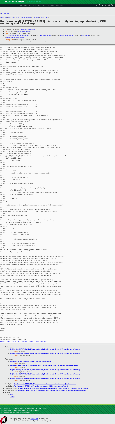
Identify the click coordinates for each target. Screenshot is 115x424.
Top (2, 13)
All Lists (6, 13)
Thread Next (27, 17)
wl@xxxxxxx (85, 35)
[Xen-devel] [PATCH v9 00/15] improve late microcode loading (30, 361)
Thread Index (44, 17)
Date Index (35, 17)
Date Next (11, 17)
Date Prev (4, 17)
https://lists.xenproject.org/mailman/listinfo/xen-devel (23, 342)
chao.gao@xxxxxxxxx (24, 31)
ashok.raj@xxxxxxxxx (67, 35)
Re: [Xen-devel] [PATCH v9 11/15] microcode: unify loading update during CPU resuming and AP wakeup (45, 349)
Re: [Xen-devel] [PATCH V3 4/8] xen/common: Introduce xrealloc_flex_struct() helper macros (45, 384)
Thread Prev (19, 17)
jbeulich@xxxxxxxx (45, 35)
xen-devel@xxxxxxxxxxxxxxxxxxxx (18, 35)
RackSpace (34, 419)
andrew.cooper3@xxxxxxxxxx (15, 38)
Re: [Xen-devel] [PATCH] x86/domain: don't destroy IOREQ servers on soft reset (41, 386)
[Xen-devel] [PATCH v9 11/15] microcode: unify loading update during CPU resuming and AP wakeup (44, 365)
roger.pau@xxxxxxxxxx (27, 29)
